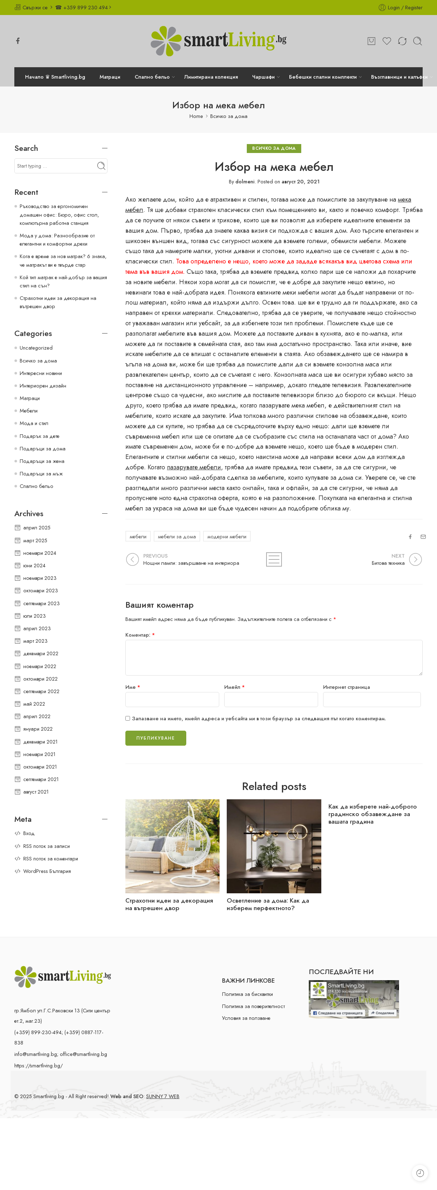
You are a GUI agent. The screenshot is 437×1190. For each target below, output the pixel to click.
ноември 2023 (40, 578)
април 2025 (37, 527)
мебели (138, 536)
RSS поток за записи (46, 846)
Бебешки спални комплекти (323, 76)
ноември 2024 (39, 553)
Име (132, 687)
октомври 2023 (40, 590)
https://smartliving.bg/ (38, 1065)
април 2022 (37, 716)
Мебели (29, 410)
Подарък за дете (39, 436)
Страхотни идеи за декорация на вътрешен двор (169, 904)
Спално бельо (152, 76)
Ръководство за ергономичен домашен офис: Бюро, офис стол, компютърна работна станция (59, 214)
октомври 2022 (40, 678)
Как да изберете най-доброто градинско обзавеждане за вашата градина (372, 814)
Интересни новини (41, 373)
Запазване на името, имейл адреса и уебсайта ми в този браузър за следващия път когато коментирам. (259, 718)
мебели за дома (177, 536)
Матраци (110, 76)
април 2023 (37, 628)
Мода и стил (34, 423)
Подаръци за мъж (41, 473)
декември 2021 (40, 741)
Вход (29, 833)
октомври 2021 (40, 766)
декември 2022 (40, 653)
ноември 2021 (39, 754)
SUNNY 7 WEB (162, 1096)
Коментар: (140, 634)
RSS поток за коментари (50, 858)
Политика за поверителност (253, 1006)
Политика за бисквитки (247, 994)
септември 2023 (41, 603)
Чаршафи (263, 76)
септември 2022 (41, 691)
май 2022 (34, 703)
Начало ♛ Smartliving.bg (55, 76)
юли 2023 (34, 615)
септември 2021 (41, 779)
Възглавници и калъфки (399, 76)
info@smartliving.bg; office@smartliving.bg (60, 1054)
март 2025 (35, 540)
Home (196, 116)
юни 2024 (34, 565)
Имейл (234, 687)
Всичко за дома (229, 116)
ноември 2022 (39, 666)
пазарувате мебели (194, 467)
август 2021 (36, 791)
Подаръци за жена (42, 461)
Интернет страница (346, 687)
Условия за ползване (246, 1018)
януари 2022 (38, 728)
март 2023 (35, 641)
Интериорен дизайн (43, 385)
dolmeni (245, 181)
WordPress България (47, 871)
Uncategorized (36, 347)
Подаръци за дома (43, 448)
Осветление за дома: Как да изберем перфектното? (268, 904)
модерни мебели (226, 536)
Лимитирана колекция (211, 76)
